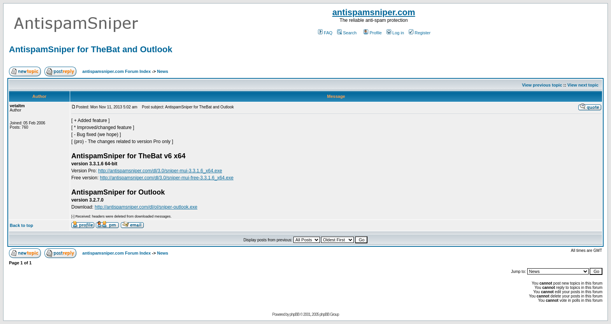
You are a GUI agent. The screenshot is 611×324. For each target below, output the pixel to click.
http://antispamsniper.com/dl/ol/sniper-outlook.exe (146, 207)
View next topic (583, 85)
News (162, 71)
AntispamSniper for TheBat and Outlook (90, 49)
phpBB (294, 314)
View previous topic (542, 85)
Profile (372, 32)
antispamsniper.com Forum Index (116, 71)
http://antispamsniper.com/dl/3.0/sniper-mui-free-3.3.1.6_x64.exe (166, 178)
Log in (395, 32)
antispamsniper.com (373, 12)
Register (420, 32)
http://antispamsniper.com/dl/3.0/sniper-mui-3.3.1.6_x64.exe (160, 171)
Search (347, 32)
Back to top (21, 225)
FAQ (325, 32)
